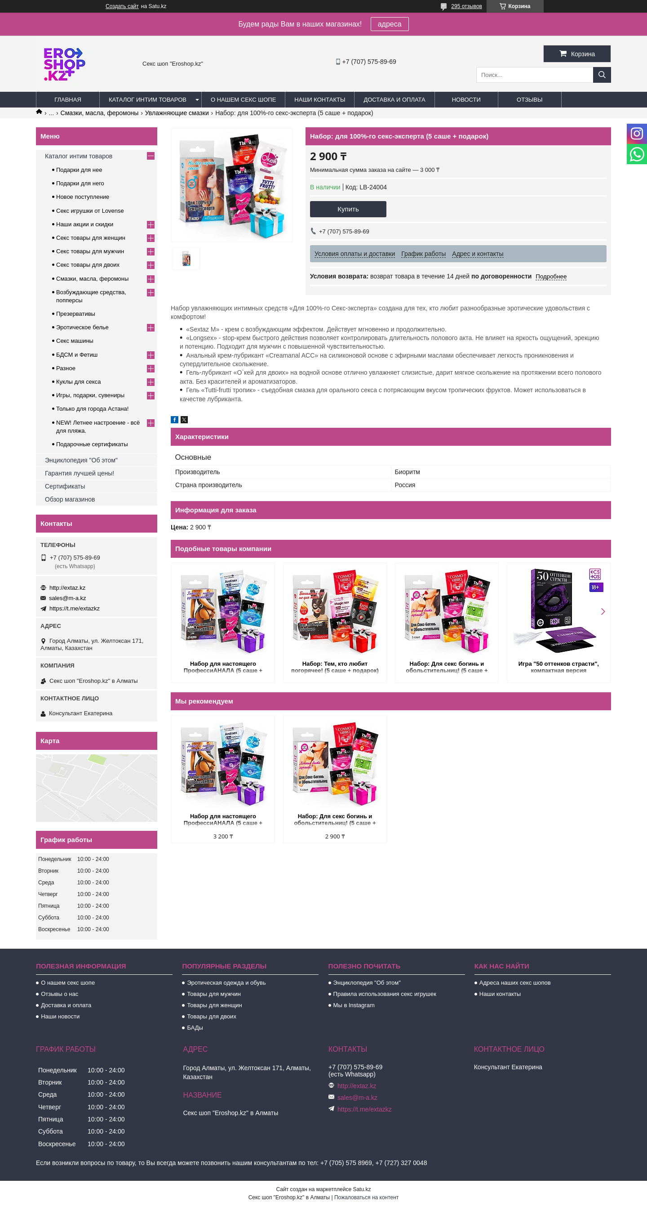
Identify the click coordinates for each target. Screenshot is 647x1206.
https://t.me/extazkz (74, 608)
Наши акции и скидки (84, 224)
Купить (348, 209)
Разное (65, 368)
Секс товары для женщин (90, 237)
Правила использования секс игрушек (384, 994)
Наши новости (60, 1016)
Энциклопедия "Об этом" (81, 460)
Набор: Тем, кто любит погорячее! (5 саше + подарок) (335, 667)
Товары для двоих (211, 1016)
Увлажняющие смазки (177, 113)
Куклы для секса (78, 381)
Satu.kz (362, 1189)
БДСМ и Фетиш (76, 354)
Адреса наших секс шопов (515, 982)
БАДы (195, 1027)
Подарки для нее (79, 169)
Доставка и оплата (394, 99)
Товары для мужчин (214, 994)
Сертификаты (65, 486)
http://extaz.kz (67, 587)
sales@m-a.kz (67, 598)
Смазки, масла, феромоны (100, 113)
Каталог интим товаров (147, 99)
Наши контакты (319, 99)
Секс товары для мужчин (90, 251)
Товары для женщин (214, 1005)
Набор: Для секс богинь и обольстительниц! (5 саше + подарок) (446, 667)
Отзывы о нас (59, 994)
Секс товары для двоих (88, 264)
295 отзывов (466, 6)
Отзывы (529, 99)
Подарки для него (80, 183)
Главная (67, 99)
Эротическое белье (82, 327)
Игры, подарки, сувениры (90, 395)
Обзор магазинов (70, 499)
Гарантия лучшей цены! (79, 473)
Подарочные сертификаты (92, 444)
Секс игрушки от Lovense (90, 210)
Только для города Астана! (92, 408)
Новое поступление (82, 196)
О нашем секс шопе (243, 99)
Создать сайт (122, 6)
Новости (466, 99)
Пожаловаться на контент (366, 1197)
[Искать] (602, 75)
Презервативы (75, 313)
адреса (390, 24)
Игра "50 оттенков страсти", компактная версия (558, 667)
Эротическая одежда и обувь (226, 982)
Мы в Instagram (354, 1005)
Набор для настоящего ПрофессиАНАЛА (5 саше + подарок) (223, 667)
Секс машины (74, 340)
